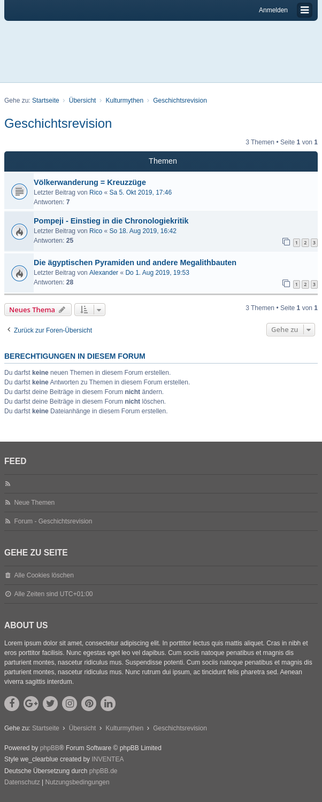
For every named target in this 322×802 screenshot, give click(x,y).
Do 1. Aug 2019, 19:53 (157, 272)
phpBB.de (103, 771)
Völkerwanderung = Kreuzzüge (90, 182)
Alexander (103, 272)
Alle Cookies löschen (43, 575)
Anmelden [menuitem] (273, 10)
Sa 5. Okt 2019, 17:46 (140, 192)
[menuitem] (22, 783)
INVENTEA (107, 759)
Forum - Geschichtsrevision (53, 521)
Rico (95, 192)
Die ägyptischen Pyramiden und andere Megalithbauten (135, 262)
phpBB (49, 748)
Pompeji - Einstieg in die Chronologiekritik (111, 221)
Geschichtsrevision (58, 123)
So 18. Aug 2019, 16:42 (142, 231)
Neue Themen (34, 502)
